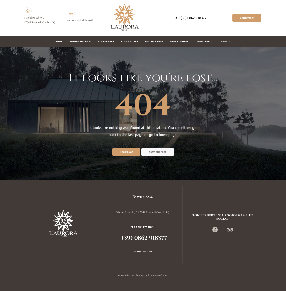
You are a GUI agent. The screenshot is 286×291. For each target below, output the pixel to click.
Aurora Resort (80, 41)
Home (58, 41)
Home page (126, 152)
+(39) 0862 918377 (191, 18)
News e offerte (179, 41)
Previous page (157, 152)
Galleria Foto (154, 41)
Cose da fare (106, 41)
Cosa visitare (129, 41)
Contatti (225, 41)
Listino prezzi (204, 41)
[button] (246, 18)
